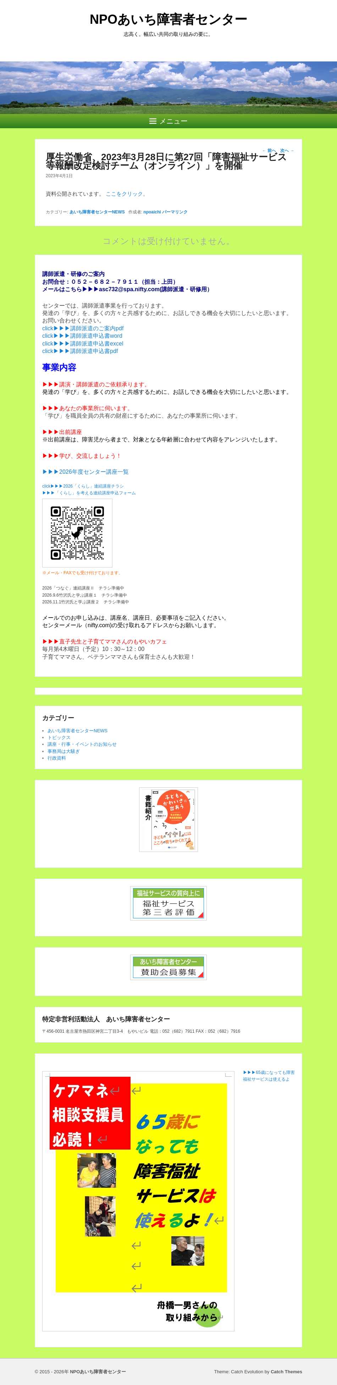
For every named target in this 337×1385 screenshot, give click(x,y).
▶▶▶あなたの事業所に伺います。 (87, 408)
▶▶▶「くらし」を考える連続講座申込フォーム (89, 492)
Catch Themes (286, 1371)
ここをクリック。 (127, 194)
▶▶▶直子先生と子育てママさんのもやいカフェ (104, 642)
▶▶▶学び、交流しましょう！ (82, 456)
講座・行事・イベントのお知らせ (82, 744)
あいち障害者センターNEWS (97, 212)
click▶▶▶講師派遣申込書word (82, 336)
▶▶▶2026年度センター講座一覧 (85, 472)
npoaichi (152, 212)
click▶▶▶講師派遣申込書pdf (80, 351)
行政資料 (57, 758)
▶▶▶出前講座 (62, 432)
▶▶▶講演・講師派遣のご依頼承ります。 (96, 384)
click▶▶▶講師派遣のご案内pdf (82, 328)
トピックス (59, 737)
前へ (269, 150)
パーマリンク (175, 212)
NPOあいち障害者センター (168, 19)
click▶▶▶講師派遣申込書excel (82, 344)
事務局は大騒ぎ (64, 751)
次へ (287, 150)
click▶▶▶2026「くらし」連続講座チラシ (83, 486)
